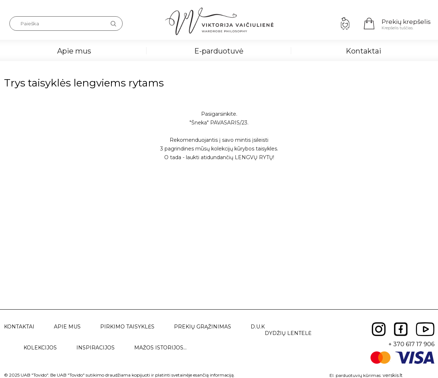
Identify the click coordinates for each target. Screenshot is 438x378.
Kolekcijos (40, 347)
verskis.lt (393, 375)
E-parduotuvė (218, 51)
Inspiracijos (95, 347)
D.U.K (258, 326)
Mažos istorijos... (160, 347)
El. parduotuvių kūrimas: (355, 375)
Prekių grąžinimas (202, 326)
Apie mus (74, 51)
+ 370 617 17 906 (411, 344)
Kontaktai (363, 51)
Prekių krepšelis (406, 21)
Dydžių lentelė (288, 333)
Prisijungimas (345, 23)
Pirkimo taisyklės (127, 326)
